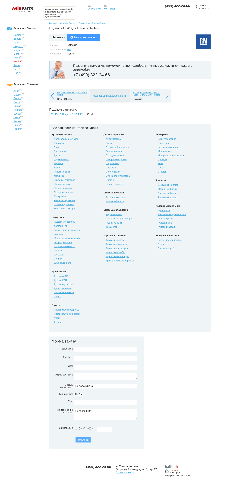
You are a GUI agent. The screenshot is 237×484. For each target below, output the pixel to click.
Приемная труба (166, 248)
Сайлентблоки (113, 171)
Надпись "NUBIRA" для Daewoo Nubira (72, 93)
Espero (17, 38)
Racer (16, 65)
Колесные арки (62, 171)
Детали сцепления (63, 284)
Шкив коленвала (62, 263)
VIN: (70, 401)
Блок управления (167, 139)
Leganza (18, 46)
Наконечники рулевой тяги (172, 214)
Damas (17, 35)
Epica (16, 106)
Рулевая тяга (165, 222)
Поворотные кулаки (116, 159)
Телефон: (68, 357)
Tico (15, 73)
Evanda (17, 110)
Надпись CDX (105, 414)
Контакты (109, 8)
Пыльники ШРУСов (64, 292)
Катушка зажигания (168, 147)
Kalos (16, 42)
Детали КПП (60, 280)
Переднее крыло (63, 188)
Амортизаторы (113, 139)
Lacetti (17, 113)
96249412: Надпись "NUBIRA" (66, 114)
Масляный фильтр (167, 189)
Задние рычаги (114, 151)
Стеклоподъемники (64, 204)
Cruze (16, 102)
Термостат (111, 227)
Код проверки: (65, 428)
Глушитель (163, 244)
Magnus (17, 50)
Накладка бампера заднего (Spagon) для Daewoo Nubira (146, 93)
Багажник (59, 143)
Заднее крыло (61, 159)
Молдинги (59, 176)
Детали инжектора (115, 197)
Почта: (69, 366)
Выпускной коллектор (169, 240)
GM (69, 49)
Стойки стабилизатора (118, 176)
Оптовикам (94, 8)
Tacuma (17, 129)
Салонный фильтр (167, 193)
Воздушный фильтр (168, 185)
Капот (57, 167)
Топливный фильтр (168, 197)
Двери (57, 155)
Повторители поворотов (66, 309)
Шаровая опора (114, 184)
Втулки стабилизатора (118, 147)
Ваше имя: (67, 348)
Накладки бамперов (64, 180)
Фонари (58, 322)
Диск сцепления (62, 288)
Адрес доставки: (64, 374)
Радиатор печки (114, 222)
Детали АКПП (61, 276)
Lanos (16, 117)
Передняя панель (63, 192)
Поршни (58, 250)
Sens (16, 69)
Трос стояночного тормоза (120, 260)
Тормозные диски (115, 240)
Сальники (59, 258)
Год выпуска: (66, 394)
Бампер (58, 147)
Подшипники (112, 163)
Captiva (17, 94)
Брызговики (60, 151)
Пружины (111, 167)
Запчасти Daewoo (68, 23)
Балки (109, 143)
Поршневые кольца (64, 246)
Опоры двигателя (63, 242)
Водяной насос (114, 214)
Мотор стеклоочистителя (171, 155)
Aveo (16, 91)
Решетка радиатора (64, 200)
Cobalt (17, 98)
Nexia (16, 57)
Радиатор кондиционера (119, 218)
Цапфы (110, 180)
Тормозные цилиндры (117, 256)
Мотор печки (164, 151)
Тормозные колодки (116, 244)
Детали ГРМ (60, 226)
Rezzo (17, 121)
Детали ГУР (164, 210)
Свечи (161, 167)
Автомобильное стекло (66, 139)
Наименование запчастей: (65, 411)
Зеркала (58, 163)
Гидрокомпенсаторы (64, 222)
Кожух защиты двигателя (67, 230)
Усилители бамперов (65, 208)
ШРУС (57, 296)
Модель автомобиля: (66, 386)
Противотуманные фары (67, 314)
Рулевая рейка (166, 218)
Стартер (162, 171)
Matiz (16, 54)
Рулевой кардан (166, 227)
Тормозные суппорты (117, 248)
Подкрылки (60, 196)
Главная (53, 23)
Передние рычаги (115, 155)
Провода (162, 159)
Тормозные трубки (115, 252)
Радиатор (59, 254)
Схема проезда (125, 472)
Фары (57, 318)
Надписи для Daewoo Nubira (109, 95)
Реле (160, 163)
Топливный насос (115, 201)
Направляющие (62, 184)
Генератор (163, 143)
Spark (16, 125)
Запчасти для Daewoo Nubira (92, 23)
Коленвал (59, 234)
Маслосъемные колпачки (67, 238)
